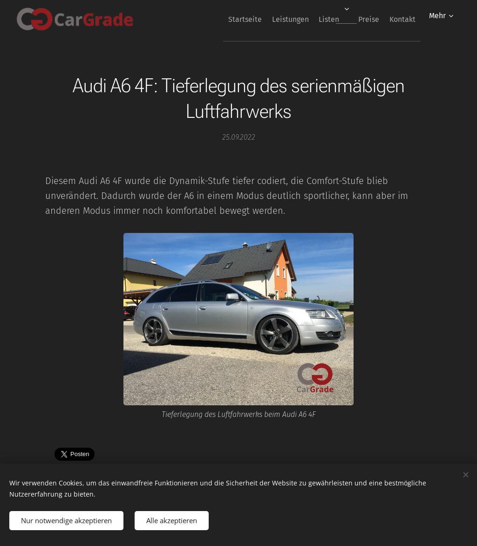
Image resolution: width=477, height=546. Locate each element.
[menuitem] (217, 19)
